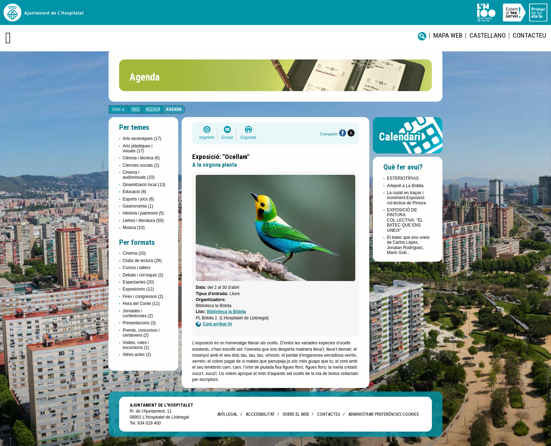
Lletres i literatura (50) (143, 220)
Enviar (227, 137)
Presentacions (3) (139, 322)
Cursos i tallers (136, 267)
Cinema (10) (134, 253)
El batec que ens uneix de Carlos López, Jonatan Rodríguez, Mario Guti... (408, 245)
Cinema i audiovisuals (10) (139, 175)
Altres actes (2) (137, 354)
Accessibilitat (260, 414)
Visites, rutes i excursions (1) (136, 345)
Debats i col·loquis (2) (143, 275)
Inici (135, 109)
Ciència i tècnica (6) (141, 157)
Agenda (153, 109)
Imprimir (206, 137)
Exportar (248, 137)
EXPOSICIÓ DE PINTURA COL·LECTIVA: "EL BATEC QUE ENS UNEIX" (405, 220)
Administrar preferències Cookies (383, 414)
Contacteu (529, 35)
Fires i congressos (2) (143, 296)
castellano (487, 35)
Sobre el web (296, 414)
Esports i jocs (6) (138, 199)
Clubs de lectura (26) (142, 260)
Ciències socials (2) (141, 165)
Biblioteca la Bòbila (226, 311)
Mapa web (447, 35)
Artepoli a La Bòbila (405, 185)
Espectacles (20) (138, 282)
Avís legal (227, 414)
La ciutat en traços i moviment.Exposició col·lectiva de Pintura (406, 197)
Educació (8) (134, 191)
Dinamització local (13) (144, 184)
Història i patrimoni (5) (143, 213)
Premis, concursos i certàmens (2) (141, 333)
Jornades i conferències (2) (138, 313)
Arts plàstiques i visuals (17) (138, 148)
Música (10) (134, 227)
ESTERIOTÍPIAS (403, 178)
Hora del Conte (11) (141, 303)
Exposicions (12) (138, 289)
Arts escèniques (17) (142, 138)
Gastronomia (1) (138, 206)
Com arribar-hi (214, 324)
